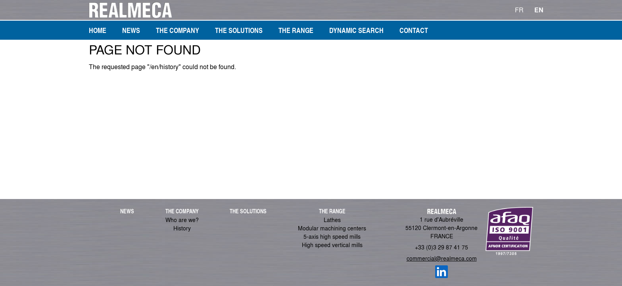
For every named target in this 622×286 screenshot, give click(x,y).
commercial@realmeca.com (442, 258)
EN (538, 9)
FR (519, 9)
